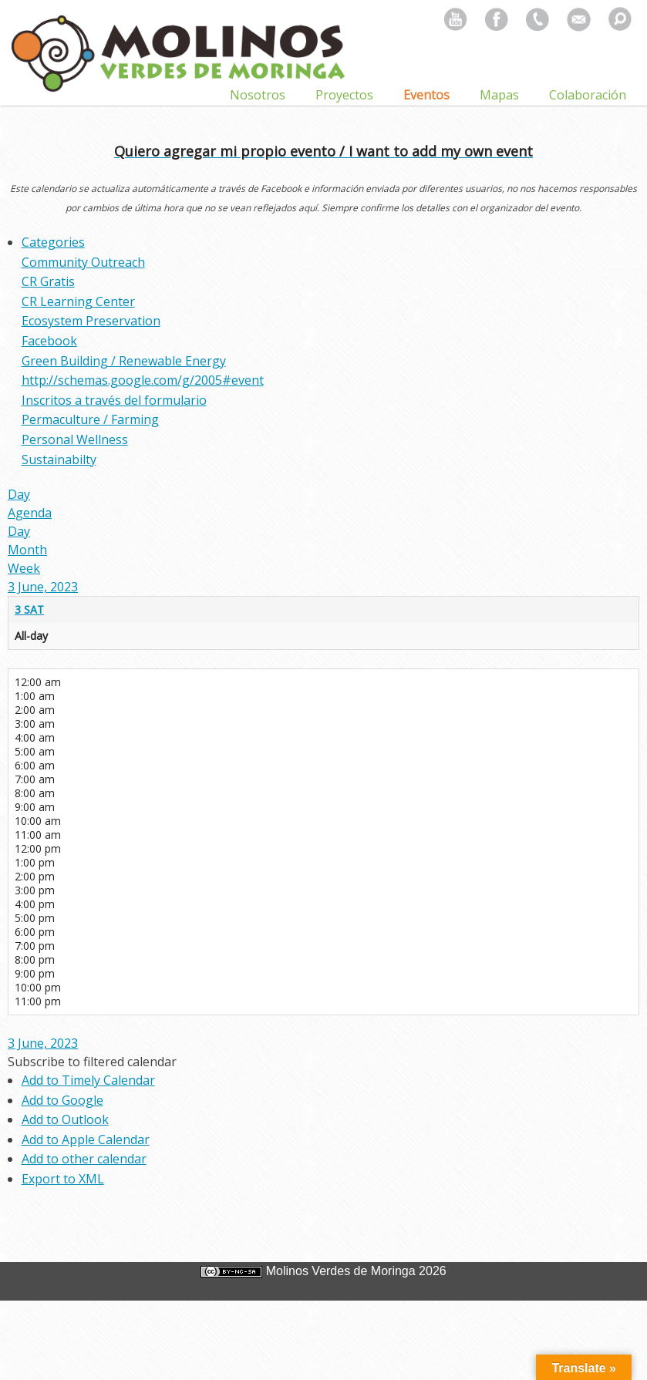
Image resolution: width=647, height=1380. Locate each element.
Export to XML (63, 1178)
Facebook (49, 340)
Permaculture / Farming (90, 419)
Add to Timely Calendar (88, 1080)
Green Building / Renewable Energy (124, 360)
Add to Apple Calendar (86, 1139)
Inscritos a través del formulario (114, 400)
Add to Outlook (65, 1119)
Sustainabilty (59, 459)
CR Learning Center (78, 301)
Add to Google (62, 1100)
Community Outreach (83, 262)
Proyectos (344, 94)
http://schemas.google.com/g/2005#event (143, 380)
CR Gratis (48, 281)
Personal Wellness (75, 439)
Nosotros (257, 94)
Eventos (426, 94)
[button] (92, 1061)
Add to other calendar (84, 1158)
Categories (53, 242)
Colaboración (587, 94)
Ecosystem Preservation (91, 320)
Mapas (499, 94)
